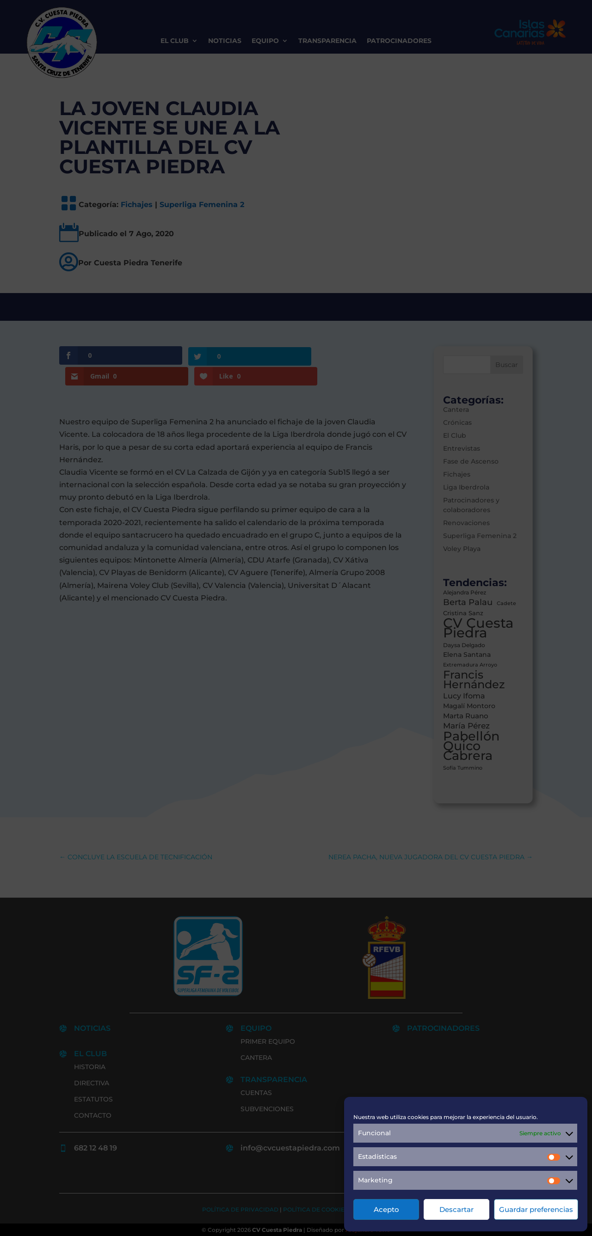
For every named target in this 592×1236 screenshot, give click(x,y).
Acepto (386, 1209)
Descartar (456, 1209)
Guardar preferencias (536, 1209)
